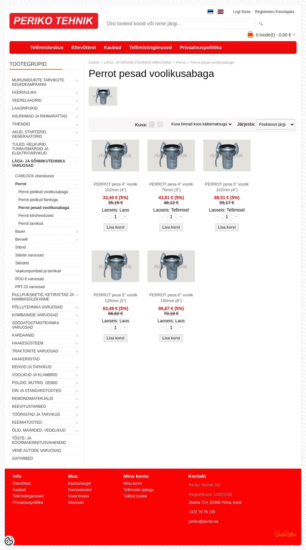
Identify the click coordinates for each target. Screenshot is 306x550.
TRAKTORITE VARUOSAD (35, 351)
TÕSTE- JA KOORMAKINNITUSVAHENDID (39, 440)
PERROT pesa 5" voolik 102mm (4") (227, 187)
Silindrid (22, 263)
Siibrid (20, 247)
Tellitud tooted (135, 496)
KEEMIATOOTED (27, 422)
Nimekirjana (152, 124)
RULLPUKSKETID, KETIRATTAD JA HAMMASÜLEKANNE (43, 297)
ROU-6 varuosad (29, 279)
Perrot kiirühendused (35, 215)
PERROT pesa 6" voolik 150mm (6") (171, 298)
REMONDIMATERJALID (32, 398)
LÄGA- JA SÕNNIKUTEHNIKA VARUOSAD (38, 163)
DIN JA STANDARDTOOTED (36, 391)
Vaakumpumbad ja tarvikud (38, 271)
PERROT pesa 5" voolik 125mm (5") (115, 298)
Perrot (20, 184)
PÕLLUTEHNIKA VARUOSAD (37, 307)
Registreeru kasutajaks (274, 11)
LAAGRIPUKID (25, 108)
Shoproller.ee (285, 534)
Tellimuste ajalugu (138, 490)
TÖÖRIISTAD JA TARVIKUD (36, 414)
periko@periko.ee (203, 521)
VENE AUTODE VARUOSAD (36, 450)
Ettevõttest (84, 47)
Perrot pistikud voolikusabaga (43, 192)
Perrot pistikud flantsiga (38, 200)
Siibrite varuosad (29, 255)
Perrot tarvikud (30, 223)
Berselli (21, 239)
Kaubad (112, 47)
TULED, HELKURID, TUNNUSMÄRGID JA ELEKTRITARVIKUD (30, 148)
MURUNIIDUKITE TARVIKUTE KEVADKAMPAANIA (38, 82)
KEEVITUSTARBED (29, 406)
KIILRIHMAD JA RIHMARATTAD (39, 116)
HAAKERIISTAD (26, 359)
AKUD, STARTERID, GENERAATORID (29, 134)
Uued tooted (78, 496)
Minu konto (132, 483)
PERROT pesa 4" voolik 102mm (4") (115, 187)
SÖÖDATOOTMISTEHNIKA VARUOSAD (35, 325)
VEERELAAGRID (26, 100)
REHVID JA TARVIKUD (32, 367)
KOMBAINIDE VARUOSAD (35, 315)
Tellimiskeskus (47, 47)
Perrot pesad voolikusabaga (43, 207)
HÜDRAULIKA (24, 92)
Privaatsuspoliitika (201, 47)
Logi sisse (242, 11)
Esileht (94, 62)
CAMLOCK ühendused (34, 176)
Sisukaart (76, 502)
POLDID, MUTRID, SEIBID (35, 383)
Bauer (20, 231)
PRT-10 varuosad (30, 287)
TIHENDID (21, 124)
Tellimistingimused (150, 47)
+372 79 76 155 (202, 512)
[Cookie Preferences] (9, 541)
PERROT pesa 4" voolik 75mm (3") (171, 187)
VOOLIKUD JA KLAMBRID (34, 375)
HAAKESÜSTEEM (27, 343)
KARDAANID (23, 335)
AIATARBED (22, 458)
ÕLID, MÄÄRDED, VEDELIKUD (39, 430)
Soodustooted (79, 490)
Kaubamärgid (79, 483)
